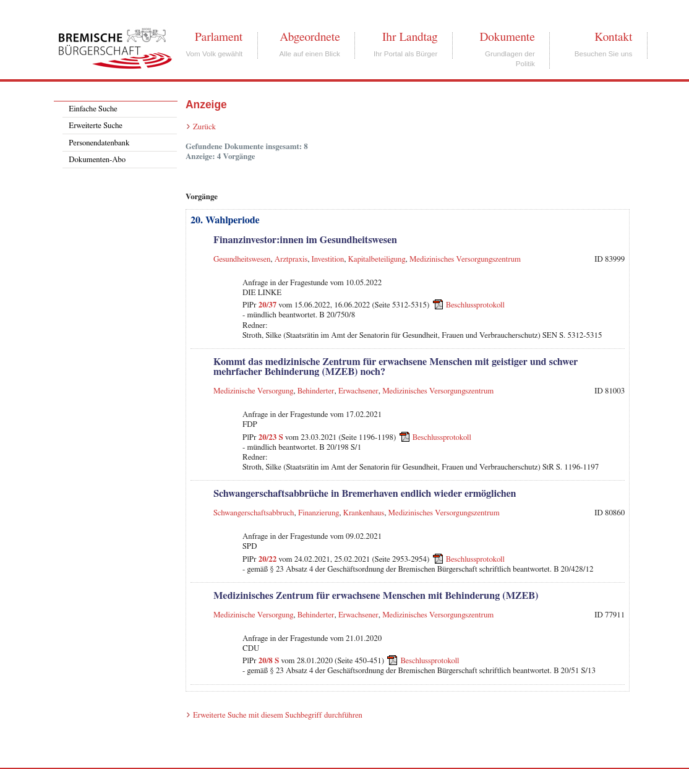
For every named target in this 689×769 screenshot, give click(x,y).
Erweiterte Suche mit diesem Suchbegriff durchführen (277, 715)
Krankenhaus (363, 513)
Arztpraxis (291, 260)
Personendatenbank (99, 143)
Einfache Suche (93, 109)
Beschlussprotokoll (475, 305)
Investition (328, 260)
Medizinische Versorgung (253, 391)
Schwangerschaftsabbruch (253, 513)
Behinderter (316, 391)
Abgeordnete (310, 37)
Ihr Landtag (409, 37)
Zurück (204, 127)
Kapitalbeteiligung (377, 260)
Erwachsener (358, 391)
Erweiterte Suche (95, 126)
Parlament (218, 37)
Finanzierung (318, 513)
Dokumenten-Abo (97, 160)
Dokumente (506, 37)
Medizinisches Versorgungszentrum (465, 260)
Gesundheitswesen (241, 260)
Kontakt (613, 37)
